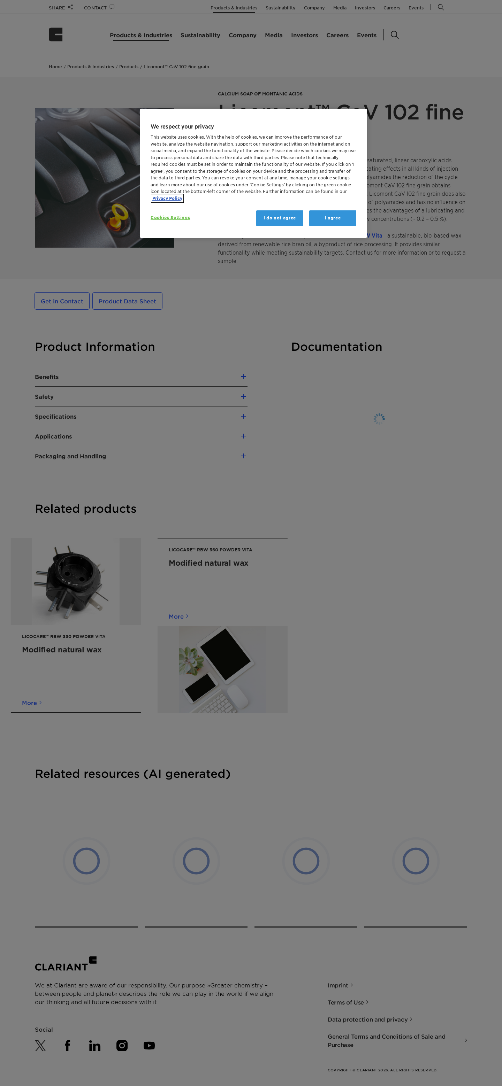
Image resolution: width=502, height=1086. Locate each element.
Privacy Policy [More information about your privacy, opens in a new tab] (167, 198)
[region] (253, 173)
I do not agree (280, 218)
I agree (333, 218)
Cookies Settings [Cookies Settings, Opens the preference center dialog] (170, 217)
